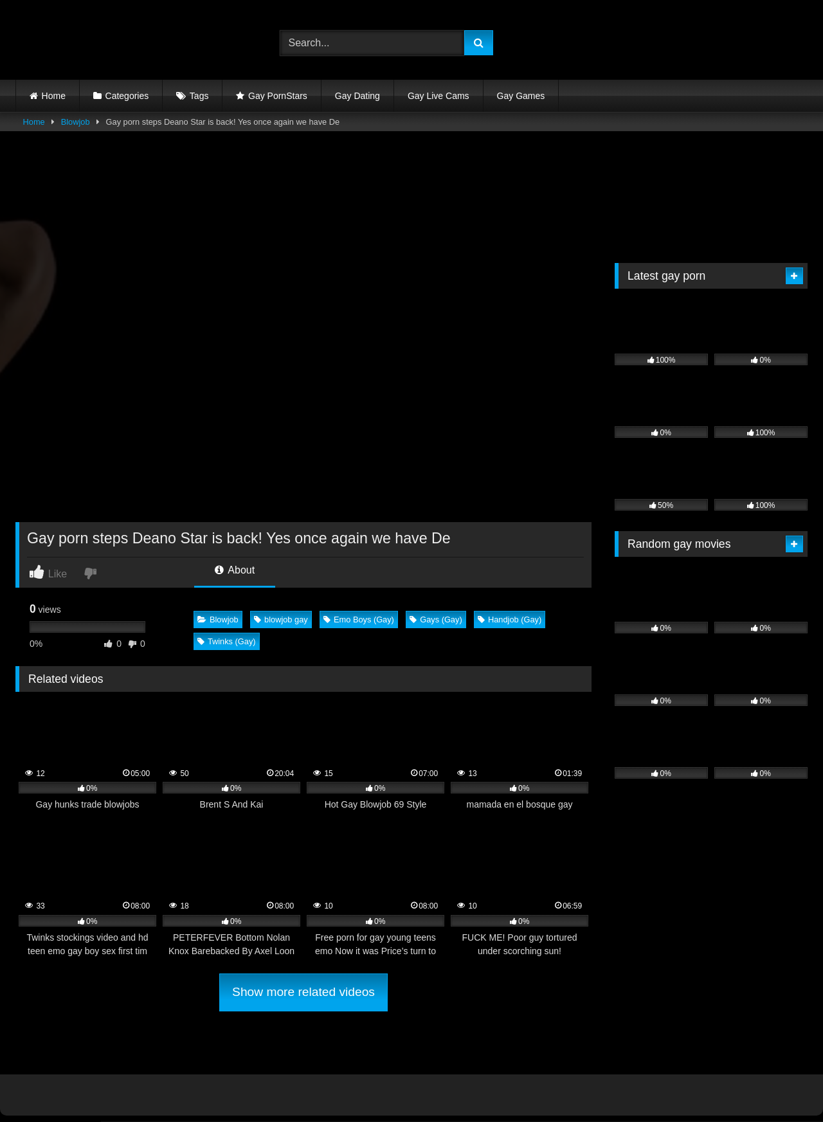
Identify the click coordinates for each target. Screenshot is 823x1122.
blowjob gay (281, 619)
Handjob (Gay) (509, 619)
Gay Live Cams (438, 96)
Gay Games (521, 96)
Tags (199, 96)
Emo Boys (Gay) (358, 619)
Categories (127, 96)
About (235, 570)
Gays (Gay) (436, 619)
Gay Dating (357, 96)
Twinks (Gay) (226, 641)
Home (54, 96)
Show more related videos (303, 992)
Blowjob (75, 122)
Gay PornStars (277, 96)
